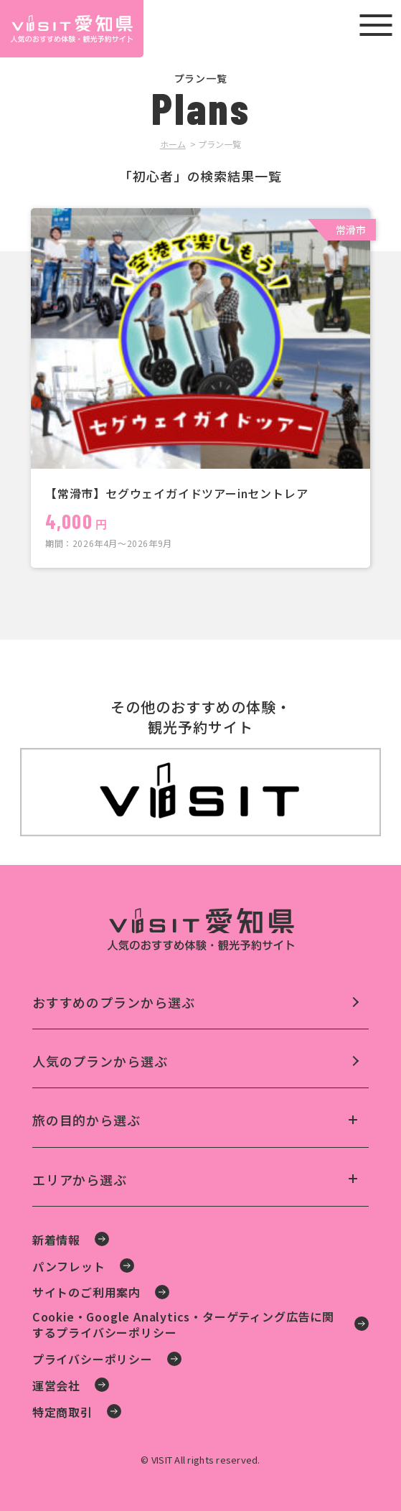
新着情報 (56, 1240)
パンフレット (68, 1266)
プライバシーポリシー (92, 1359)
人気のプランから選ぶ (100, 1061)
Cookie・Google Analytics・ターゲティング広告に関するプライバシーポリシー (183, 1325)
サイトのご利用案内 (86, 1292)
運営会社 (56, 1385)
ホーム (173, 144)
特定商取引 (62, 1412)
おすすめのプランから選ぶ (113, 1002)
